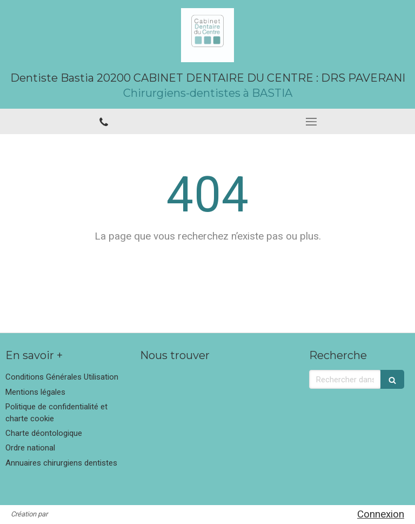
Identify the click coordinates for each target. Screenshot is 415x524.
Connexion (380, 514)
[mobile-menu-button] (311, 121)
